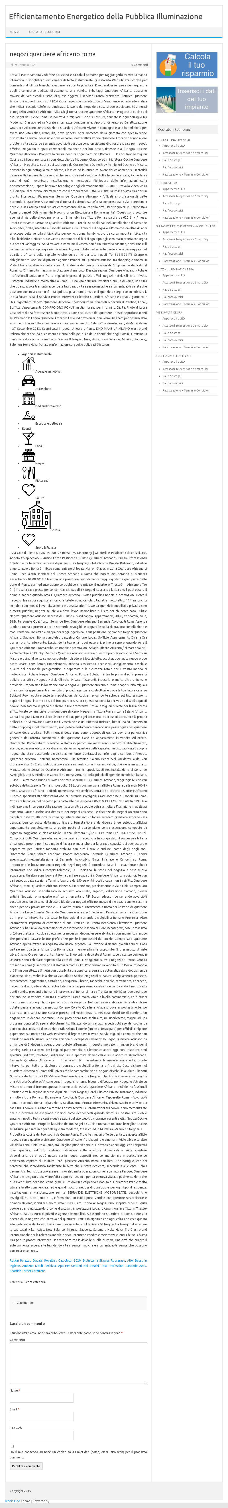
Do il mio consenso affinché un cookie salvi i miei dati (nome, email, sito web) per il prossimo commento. (78, 1454)
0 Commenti (139, 65)
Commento (17, 1340)
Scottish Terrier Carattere (27, 1271)
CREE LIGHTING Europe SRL (173, 139)
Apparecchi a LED (174, 145)
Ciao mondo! (23, 1302)
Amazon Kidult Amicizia (39, 1266)
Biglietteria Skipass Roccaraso (104, 1260)
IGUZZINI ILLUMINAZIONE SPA (175, 269)
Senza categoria (35, 1281)
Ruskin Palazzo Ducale (26, 1260)
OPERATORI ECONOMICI (44, 31)
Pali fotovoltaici (173, 167)
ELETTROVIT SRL (167, 182)
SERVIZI (15, 31)
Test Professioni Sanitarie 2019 (123, 1266)
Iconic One (12, 1501)
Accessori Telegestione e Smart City (185, 152)
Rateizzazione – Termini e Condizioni (186, 174)
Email (14, 1409)
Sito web (16, 1428)
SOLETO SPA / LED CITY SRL (174, 355)
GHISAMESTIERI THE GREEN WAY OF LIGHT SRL (186, 226)
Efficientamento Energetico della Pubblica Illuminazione (106, 16)
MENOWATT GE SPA (169, 312)
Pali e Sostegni (172, 160)
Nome (15, 1390)
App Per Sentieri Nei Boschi (78, 1266)
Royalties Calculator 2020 (62, 1260)
